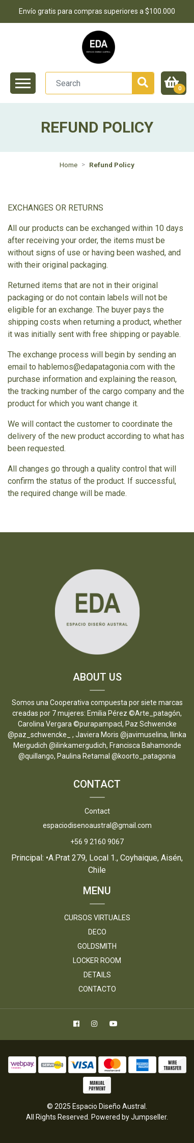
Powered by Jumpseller (129, 1117)
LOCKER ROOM (97, 960)
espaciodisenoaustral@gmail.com (97, 825)
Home (68, 165)
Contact (97, 811)
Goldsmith (97, 946)
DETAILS (97, 975)
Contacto (97, 989)
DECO (97, 932)
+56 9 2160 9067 (97, 842)
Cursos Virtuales (97, 918)
